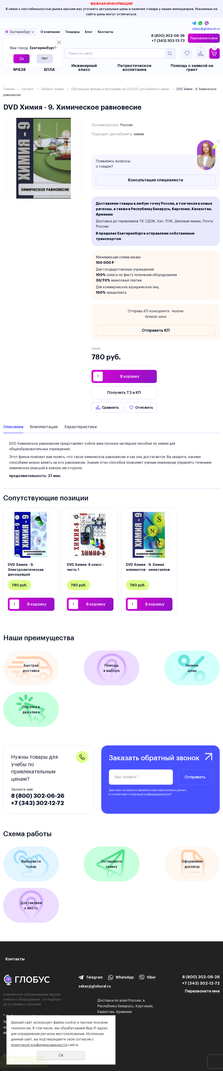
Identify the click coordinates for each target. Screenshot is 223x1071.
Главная (9, 89)
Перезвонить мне (204, 38)
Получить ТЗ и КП (124, 392)
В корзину (129, 376)
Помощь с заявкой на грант (192, 68)
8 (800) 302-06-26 (168, 36)
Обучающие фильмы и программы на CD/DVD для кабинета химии (120, 89)
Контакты (105, 32)
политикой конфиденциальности (150, 794)
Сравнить (110, 407)
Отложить (144, 407)
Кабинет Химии (52, 89)
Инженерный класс (84, 68)
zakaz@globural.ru (206, 28)
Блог (89, 32)
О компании (50, 32)
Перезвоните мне (202, 991)
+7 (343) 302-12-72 (168, 41)
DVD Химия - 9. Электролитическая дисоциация (26, 569)
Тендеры (72, 32)
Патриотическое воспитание (134, 68)
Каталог (28, 89)
